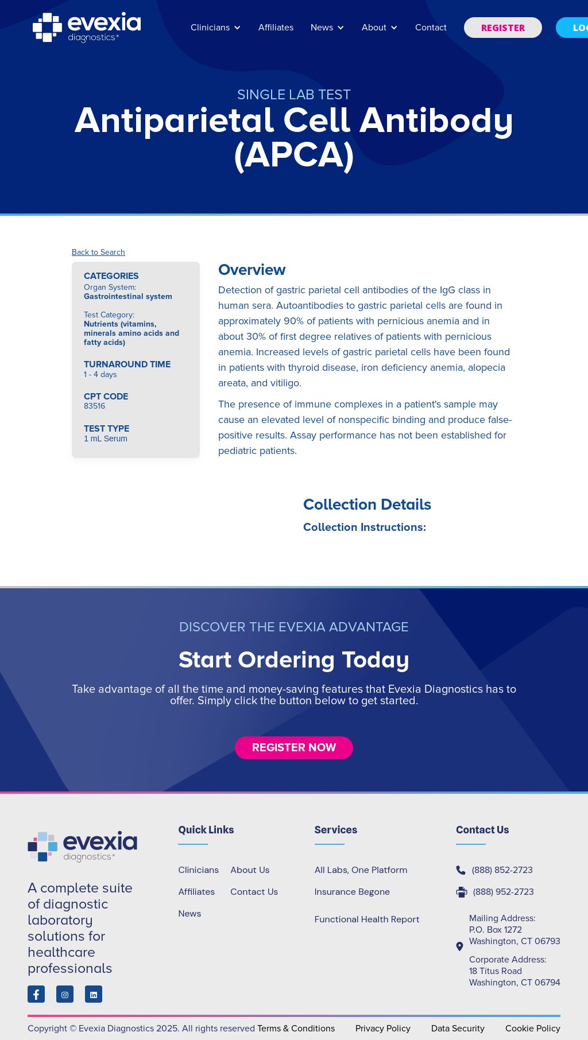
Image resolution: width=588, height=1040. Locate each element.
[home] (88, 27)
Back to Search (98, 252)
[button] (216, 33)
